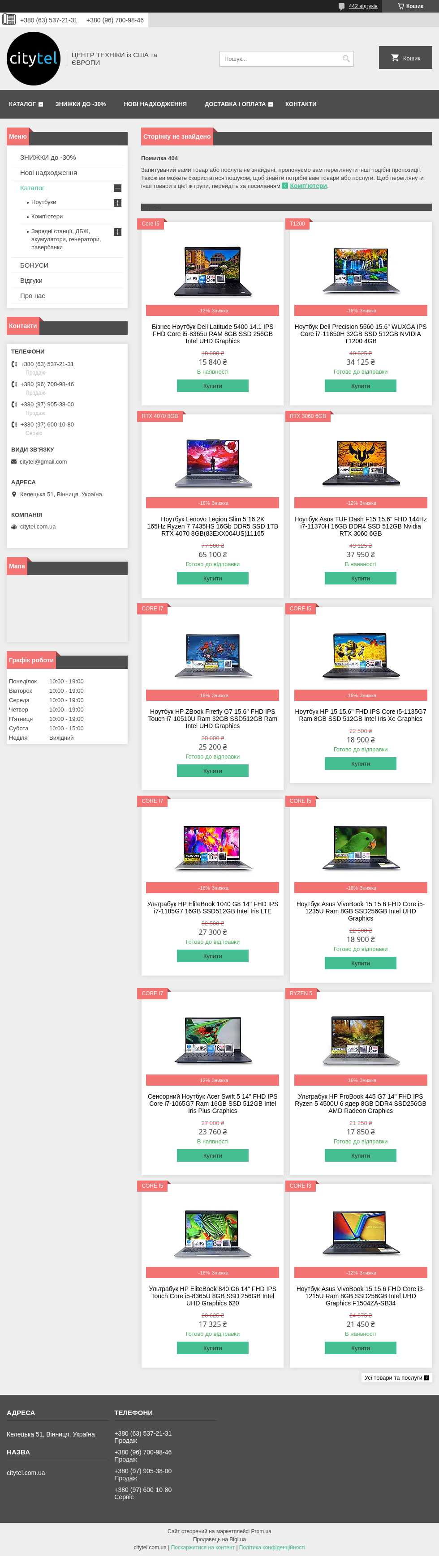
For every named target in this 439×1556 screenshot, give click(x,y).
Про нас (32, 295)
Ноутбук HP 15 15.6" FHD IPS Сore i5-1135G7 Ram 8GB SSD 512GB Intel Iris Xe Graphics (360, 715)
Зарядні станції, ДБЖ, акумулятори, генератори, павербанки (66, 239)
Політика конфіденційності (272, 1547)
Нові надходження (155, 104)
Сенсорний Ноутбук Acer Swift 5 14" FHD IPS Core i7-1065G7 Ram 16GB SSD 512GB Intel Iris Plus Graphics (213, 1103)
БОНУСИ (34, 265)
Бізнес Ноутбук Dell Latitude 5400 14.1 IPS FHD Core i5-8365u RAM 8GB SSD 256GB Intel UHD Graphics (212, 334)
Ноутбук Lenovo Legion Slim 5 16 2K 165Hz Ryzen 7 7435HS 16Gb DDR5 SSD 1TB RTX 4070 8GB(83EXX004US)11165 (213, 526)
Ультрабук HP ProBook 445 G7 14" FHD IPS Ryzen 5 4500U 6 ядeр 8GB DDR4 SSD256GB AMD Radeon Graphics (360, 1103)
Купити (212, 386)
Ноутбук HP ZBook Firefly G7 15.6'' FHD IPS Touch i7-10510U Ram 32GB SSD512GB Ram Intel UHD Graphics (212, 718)
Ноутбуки (43, 202)
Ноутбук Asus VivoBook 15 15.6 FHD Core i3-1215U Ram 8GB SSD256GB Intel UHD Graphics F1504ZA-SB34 (361, 1296)
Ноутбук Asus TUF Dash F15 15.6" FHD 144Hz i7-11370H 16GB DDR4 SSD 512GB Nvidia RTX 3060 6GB (360, 526)
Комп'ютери (308, 185)
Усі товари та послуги (393, 1377)
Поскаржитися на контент (203, 1547)
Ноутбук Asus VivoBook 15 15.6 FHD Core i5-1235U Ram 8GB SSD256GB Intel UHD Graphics (361, 911)
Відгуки (31, 280)
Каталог (22, 104)
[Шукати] (346, 59)
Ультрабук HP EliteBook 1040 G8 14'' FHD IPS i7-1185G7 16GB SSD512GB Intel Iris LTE (212, 907)
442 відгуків (363, 6)
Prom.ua (261, 1531)
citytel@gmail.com (43, 461)
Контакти (301, 104)
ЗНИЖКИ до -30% (81, 104)
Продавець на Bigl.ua (219, 1539)
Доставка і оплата (235, 104)
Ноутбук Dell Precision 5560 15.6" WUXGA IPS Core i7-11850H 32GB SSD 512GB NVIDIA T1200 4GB (361, 334)
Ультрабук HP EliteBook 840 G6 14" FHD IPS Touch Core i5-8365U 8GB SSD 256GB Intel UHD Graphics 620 (213, 1296)
